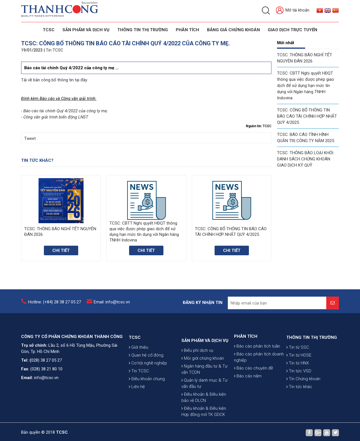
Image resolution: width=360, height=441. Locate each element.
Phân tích (187, 29)
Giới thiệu (138, 367)
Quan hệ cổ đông (146, 375)
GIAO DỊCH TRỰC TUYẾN (292, 29)
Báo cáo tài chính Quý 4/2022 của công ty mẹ (65, 110)
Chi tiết (61, 250)
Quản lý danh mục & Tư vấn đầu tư (204, 412)
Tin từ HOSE (298, 375)
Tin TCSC (54, 50)
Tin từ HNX (297, 383)
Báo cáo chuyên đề (253, 385)
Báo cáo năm (248, 392)
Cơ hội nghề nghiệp (148, 383)
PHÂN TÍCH (245, 353)
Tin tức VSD (298, 391)
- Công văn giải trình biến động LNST (54, 117)
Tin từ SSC (297, 367)
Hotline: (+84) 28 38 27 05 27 (54, 305)
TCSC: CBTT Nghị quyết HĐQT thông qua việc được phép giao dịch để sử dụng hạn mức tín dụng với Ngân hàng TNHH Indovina (305, 85)
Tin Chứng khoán (303, 399)
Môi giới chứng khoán (202, 387)
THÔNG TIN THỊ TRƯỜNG (142, 29)
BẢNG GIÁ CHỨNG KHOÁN (233, 29)
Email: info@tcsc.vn (112, 305)
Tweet (30, 138)
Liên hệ (137, 407)
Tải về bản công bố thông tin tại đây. (54, 79)
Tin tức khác (299, 407)
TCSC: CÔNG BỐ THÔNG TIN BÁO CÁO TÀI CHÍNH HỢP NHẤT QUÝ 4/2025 (307, 116)
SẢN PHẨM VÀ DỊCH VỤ (85, 29)
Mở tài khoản (292, 10)
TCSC (49, 29)
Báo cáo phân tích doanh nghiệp (259, 374)
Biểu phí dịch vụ (197, 379)
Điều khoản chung (147, 399)
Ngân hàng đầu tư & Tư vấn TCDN (204, 398)
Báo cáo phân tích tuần (257, 363)
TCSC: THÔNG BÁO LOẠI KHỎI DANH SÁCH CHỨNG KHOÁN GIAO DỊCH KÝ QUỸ (305, 159)
